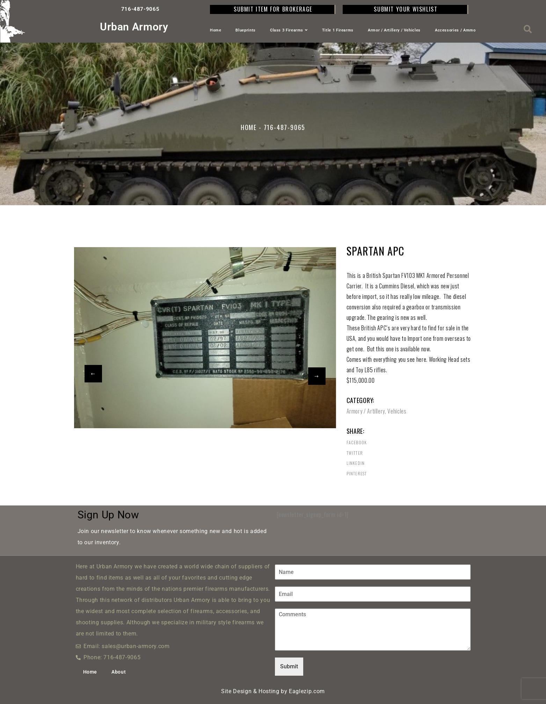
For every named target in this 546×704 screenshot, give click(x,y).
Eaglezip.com (307, 691)
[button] (528, 29)
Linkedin (356, 463)
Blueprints (245, 30)
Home (215, 30)
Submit (289, 666)
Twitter (355, 453)
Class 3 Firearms (289, 30)
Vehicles (396, 411)
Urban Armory (134, 27)
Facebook (357, 442)
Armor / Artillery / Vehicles (394, 30)
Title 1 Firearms (338, 30)
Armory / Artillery (366, 411)
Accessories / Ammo (455, 30)
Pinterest (357, 473)
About (118, 672)
